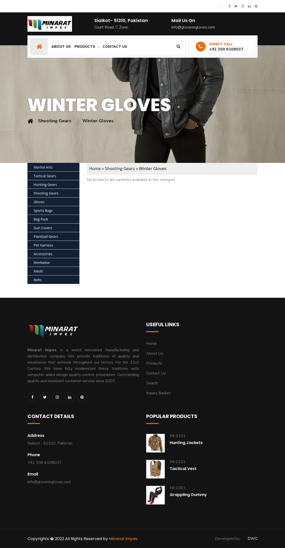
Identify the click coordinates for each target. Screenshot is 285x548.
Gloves (39, 201)
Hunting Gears (45, 184)
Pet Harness (43, 245)
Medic (38, 271)
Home (95, 168)
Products (84, 46)
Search (152, 383)
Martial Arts (43, 167)
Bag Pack (41, 219)
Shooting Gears (54, 121)
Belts (38, 279)
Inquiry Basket (158, 393)
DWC (253, 538)
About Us (61, 46)
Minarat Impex (123, 539)
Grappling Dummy (188, 495)
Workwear (42, 262)
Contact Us (115, 46)
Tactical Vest (183, 469)
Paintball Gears (46, 236)
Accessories (43, 253)
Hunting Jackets (186, 443)
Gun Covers (43, 227)
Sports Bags (43, 210)
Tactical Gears (45, 176)
